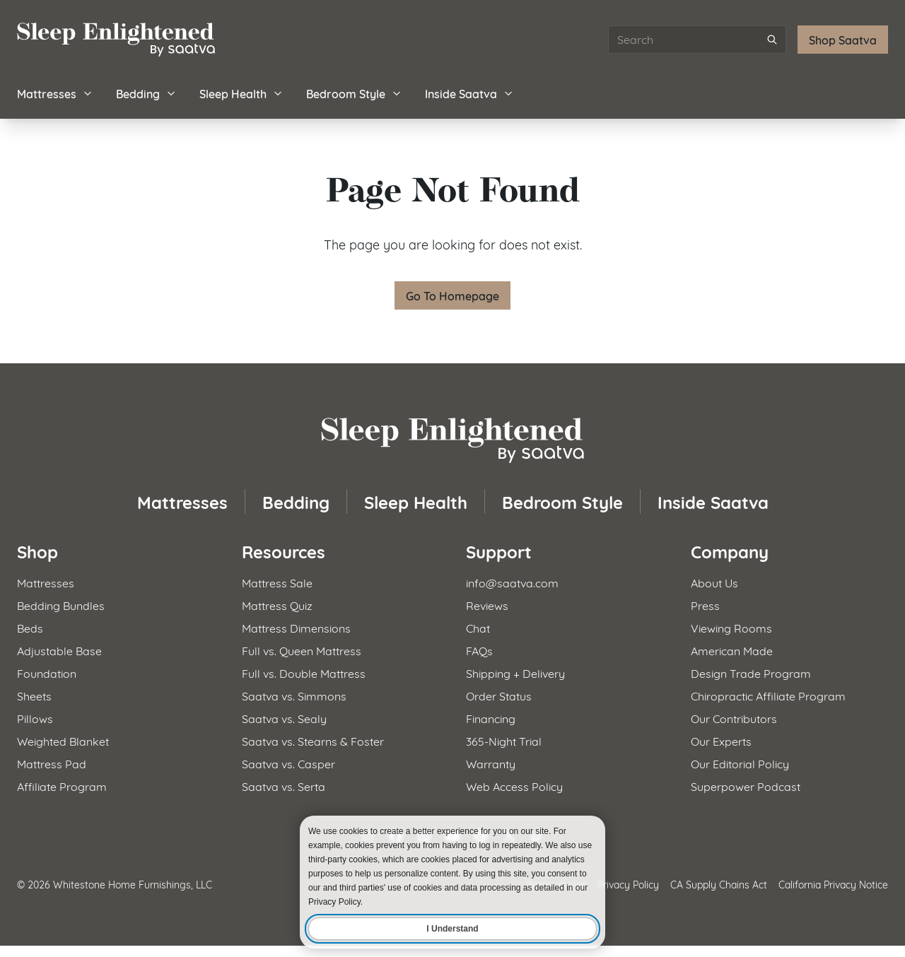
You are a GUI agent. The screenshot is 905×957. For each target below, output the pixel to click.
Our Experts (721, 740)
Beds (30, 627)
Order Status (499, 695)
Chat (478, 627)
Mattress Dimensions (296, 627)
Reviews (487, 604)
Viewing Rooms (731, 627)
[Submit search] (772, 39)
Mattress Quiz (277, 604)
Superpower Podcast (745, 785)
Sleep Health (241, 93)
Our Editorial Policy (740, 763)
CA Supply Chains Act (718, 884)
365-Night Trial (504, 740)
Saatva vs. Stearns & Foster (313, 740)
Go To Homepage (452, 295)
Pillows (35, 717)
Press (705, 604)
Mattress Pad (51, 763)
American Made (732, 649)
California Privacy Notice (833, 884)
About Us (714, 582)
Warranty (490, 763)
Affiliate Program (62, 785)
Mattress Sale (277, 582)
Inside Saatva (469, 93)
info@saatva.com (512, 582)
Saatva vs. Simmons (294, 695)
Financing (490, 717)
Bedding (146, 93)
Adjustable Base (59, 649)
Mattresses (55, 93)
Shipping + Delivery (515, 672)
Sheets (34, 695)
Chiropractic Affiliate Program (768, 695)
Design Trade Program (751, 672)
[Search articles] (697, 39)
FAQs (479, 649)
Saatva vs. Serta (283, 785)
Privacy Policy (628, 884)
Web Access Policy (514, 785)
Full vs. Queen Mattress (301, 649)
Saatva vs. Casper (288, 763)
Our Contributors (734, 717)
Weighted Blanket (63, 740)
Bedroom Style (354, 93)
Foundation (46, 672)
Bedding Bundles (61, 604)
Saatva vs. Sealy (284, 717)
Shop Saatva (843, 39)
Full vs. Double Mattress (304, 672)
